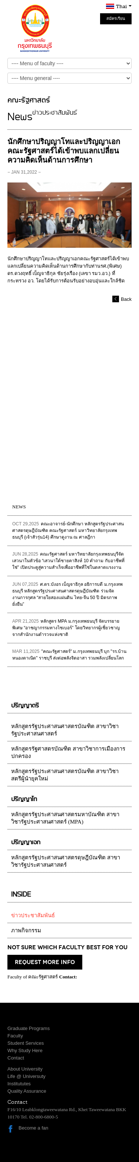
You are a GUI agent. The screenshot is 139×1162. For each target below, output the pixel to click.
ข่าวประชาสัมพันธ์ (33, 915)
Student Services (25, 1043)
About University (25, 1069)
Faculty (15, 1036)
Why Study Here (25, 1050)
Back (126, 299)
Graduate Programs (28, 1028)
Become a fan (33, 1128)
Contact (15, 1058)
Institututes (19, 1083)
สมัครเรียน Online (115, 20)
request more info (45, 962)
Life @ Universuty (26, 1076)
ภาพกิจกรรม (26, 930)
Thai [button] (124, 6)
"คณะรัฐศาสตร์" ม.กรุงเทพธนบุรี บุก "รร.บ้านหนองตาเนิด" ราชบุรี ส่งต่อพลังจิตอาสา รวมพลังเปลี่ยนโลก (69, 655)
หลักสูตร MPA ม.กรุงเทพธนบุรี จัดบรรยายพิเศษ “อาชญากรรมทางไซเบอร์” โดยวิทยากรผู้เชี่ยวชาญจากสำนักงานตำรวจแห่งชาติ (66, 628)
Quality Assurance (26, 1091)
